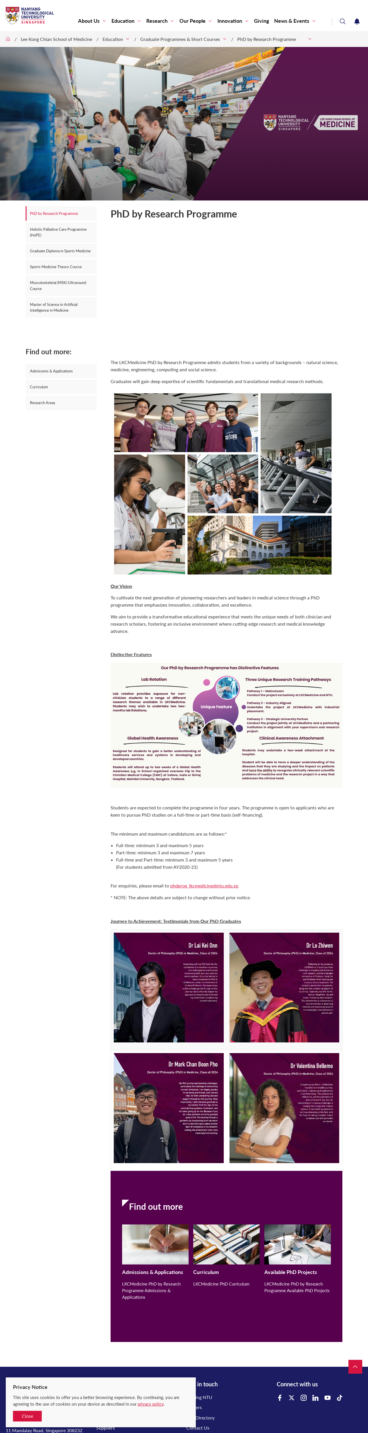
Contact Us (197, 1427)
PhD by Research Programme (271, 39)
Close (27, 1416)
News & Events (291, 21)
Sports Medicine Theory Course (56, 266)
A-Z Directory (200, 1417)
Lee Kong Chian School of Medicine (56, 39)
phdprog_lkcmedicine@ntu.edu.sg (204, 885)
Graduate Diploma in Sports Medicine (60, 251)
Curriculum (39, 387)
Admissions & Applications (51, 371)
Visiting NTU (199, 1397)
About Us (89, 21)
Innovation (229, 21)
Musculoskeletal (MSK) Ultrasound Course (58, 285)
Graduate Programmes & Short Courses (180, 39)
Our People (192, 21)
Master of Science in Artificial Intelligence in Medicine (53, 307)
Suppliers (105, 1427)
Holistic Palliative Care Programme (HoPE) (58, 232)
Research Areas (42, 402)
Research (157, 21)
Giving (261, 21)
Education (122, 21)
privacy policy (151, 1404)
